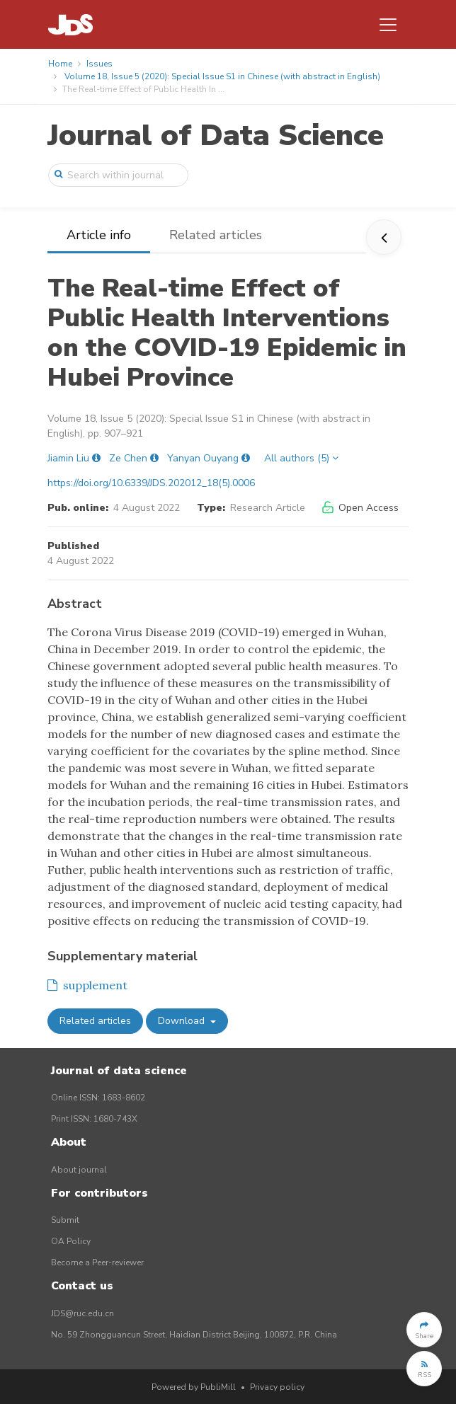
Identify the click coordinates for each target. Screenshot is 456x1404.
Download (182, 1021)
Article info (99, 234)
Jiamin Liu (68, 458)
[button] (424, 1329)
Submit (65, 1220)
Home (60, 63)
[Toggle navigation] (388, 25)
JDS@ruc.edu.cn (82, 1313)
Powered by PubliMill (194, 1387)
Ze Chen (128, 458)
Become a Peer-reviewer (97, 1262)
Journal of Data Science (215, 135)
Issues (99, 63)
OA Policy (71, 1241)
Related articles (215, 234)
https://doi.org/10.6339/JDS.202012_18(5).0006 (151, 483)
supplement (87, 985)
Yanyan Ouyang (203, 458)
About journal (79, 1169)
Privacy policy (277, 1387)
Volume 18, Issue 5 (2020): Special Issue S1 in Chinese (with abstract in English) (222, 76)
